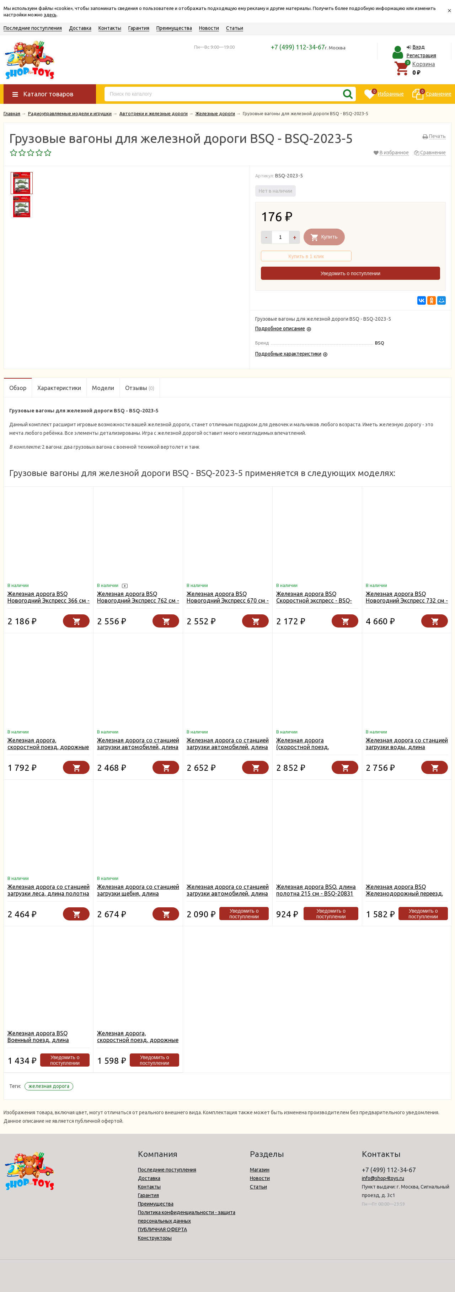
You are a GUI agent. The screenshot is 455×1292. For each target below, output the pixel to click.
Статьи (234, 28)
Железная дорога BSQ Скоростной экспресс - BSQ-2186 (314, 600)
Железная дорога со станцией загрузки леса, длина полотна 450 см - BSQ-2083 (48, 893)
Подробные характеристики (288, 354)
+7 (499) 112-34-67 (298, 46)
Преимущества (174, 28)
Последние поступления (33, 28)
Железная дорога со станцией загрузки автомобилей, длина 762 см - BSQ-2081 (138, 747)
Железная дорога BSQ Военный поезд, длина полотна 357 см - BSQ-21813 (46, 1040)
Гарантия (138, 28)
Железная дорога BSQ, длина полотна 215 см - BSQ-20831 (316, 890)
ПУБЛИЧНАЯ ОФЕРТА (162, 1229)
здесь (50, 14)
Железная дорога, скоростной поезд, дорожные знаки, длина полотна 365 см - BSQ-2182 (137, 1043)
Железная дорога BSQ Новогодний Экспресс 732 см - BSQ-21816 (407, 600)
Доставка (80, 28)
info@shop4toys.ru (383, 1178)
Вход (419, 47)
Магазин (259, 1170)
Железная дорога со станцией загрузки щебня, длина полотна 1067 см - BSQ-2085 (138, 893)
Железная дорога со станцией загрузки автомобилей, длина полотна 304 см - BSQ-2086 (228, 893)
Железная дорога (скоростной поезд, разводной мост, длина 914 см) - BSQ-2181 (314, 750)
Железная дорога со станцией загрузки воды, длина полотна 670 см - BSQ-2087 (407, 747)
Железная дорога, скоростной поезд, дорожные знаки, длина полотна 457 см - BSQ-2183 (48, 750)
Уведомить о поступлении (350, 273)
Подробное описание (280, 328)
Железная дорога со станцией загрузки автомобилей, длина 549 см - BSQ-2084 (228, 747)
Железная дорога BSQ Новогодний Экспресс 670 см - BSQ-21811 (228, 600)
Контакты (109, 28)
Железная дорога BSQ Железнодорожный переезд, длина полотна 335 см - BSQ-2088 (405, 896)
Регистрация (421, 55)
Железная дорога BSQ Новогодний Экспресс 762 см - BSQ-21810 (138, 600)
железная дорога (48, 1086)
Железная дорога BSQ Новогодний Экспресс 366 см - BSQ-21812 (48, 600)
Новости (209, 28)
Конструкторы (155, 1238)
